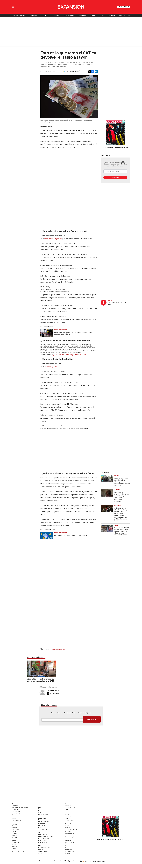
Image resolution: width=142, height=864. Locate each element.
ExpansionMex (78, 861)
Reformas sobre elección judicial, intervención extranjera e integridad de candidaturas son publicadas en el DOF (120, 514)
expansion (82, 861)
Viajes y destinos (71, 846)
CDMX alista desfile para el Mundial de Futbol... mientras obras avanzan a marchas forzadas (121, 531)
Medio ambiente (44, 847)
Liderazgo (68, 816)
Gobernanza (42, 851)
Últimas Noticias (19, 15)
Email (62, 720)
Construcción (43, 834)
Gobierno (15, 826)
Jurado (67, 853)
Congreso (117, 505)
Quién (14, 840)
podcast (110, 300)
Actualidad (68, 814)
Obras (94, 15)
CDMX (116, 525)
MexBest (68, 840)
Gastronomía (69, 842)
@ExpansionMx (54, 693)
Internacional (69, 15)
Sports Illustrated (71, 824)
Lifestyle (68, 835)
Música (40, 827)
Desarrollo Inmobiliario (46, 836)
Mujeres (111, 15)
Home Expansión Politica (20, 807)
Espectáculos (16, 842)
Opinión (14, 835)
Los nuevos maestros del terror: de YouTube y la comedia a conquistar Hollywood (121, 496)
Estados (15, 833)
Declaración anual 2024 (58, 649)
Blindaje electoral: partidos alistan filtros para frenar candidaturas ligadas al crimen (122, 481)
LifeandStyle (16, 820)
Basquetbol (69, 831)
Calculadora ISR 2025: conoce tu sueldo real (70, 535)
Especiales (69, 820)
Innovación (69, 806)
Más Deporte (69, 833)
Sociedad (15, 837)
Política (44, 15)
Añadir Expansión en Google (72, 71)
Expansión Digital (53, 690)
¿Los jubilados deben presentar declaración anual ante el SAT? (70, 680)
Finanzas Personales (47, 50)
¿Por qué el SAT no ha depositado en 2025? (69, 354)
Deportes (41, 823)
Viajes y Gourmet (18, 852)
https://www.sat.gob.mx (53, 239)
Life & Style (42, 818)
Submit (92, 719)
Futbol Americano (71, 829)
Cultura (40, 804)
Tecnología (82, 15)
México (116, 476)
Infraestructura (43, 838)
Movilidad (41, 853)
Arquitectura (42, 840)
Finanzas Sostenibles (72, 804)
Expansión (15, 804)
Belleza (14, 850)
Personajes (69, 848)
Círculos (15, 846)
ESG (102, 15)
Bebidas (68, 844)
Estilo (40, 820)
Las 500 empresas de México (115, 147)
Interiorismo (42, 842)
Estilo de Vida (70, 851)
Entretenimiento (44, 821)
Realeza (15, 844)
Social (40, 849)
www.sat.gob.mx (51, 367)
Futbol (67, 825)
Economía (55, 15)
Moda (14, 848)
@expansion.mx (73, 860)
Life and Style (124, 15)
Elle (39, 807)
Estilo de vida (43, 814)
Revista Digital (124, 7)
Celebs (40, 813)
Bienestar (68, 849)
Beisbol (67, 827)
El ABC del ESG (70, 807)
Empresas (33, 15)
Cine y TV (117, 490)
